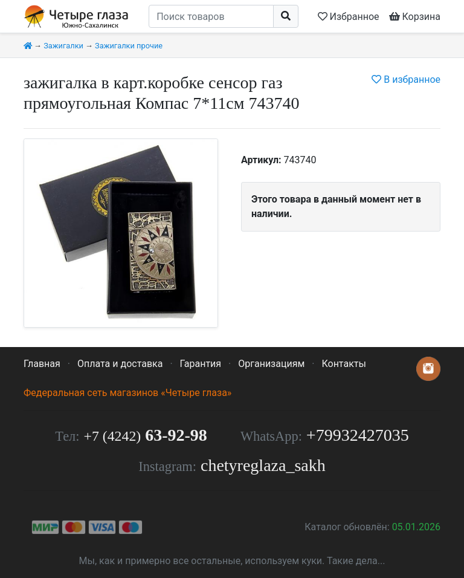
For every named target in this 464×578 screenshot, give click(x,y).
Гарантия (201, 363)
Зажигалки (63, 45)
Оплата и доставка (120, 363)
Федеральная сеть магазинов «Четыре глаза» (127, 392)
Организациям (271, 363)
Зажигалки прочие (129, 45)
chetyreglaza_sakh (263, 465)
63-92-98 (145, 435)
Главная (42, 363)
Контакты (343, 363)
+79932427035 (357, 435)
